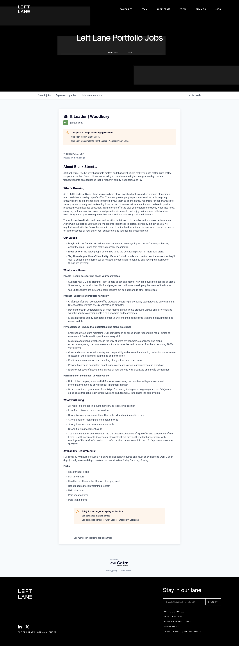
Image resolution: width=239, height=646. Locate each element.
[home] (24, 9)
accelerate (163, 9)
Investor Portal (173, 617)
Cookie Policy (171, 627)
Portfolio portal (173, 612)
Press (183, 9)
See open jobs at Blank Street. (85, 137)
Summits (201, 9)
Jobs (218, 9)
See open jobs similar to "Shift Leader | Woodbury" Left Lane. (100, 141)
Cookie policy (125, 571)
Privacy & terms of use (177, 622)
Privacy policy (111, 571)
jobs (44, 95)
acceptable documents (95, 437)
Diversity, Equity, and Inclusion (182, 632)
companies (66, 95)
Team (145, 9)
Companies (126, 9)
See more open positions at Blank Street (93, 538)
